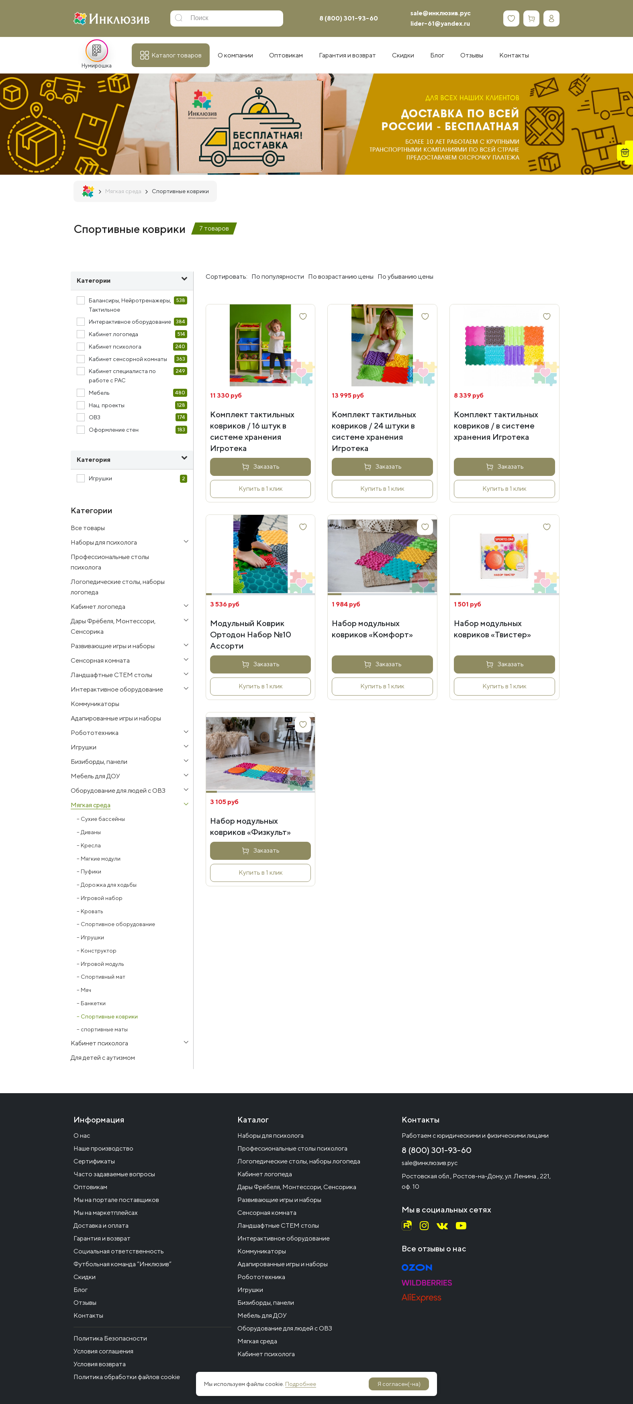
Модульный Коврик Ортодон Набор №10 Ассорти (250, 634)
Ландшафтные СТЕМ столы (278, 1225)
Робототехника (261, 1277)
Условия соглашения (103, 1351)
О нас (82, 1135)
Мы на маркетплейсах (106, 1212)
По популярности (277, 276)
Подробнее (300, 1384)
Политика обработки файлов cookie (127, 1377)
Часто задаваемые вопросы (114, 1174)
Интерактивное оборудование (283, 1238)
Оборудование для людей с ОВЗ (284, 1328)
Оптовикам (90, 1187)
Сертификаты (94, 1161)
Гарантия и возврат (102, 1238)
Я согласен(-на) (399, 1384)
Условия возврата (100, 1364)
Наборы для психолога (270, 1135)
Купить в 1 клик (261, 488)
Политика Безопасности (110, 1338)
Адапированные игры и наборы (282, 1264)
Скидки (85, 1277)
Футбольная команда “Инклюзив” (123, 1264)
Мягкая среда (257, 1341)
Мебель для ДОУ (262, 1315)
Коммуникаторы (261, 1251)
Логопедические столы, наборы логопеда (298, 1161)
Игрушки (250, 1290)
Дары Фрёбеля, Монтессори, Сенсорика (296, 1187)
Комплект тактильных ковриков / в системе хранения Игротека (496, 425)
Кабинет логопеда (264, 1174)
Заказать (266, 466)
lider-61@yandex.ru (440, 23)
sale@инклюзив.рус (440, 13)
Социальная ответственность (119, 1251)
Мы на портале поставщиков (116, 1200)
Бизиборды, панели (265, 1302)
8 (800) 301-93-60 (348, 18)
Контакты (88, 1315)
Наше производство (103, 1148)
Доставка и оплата (101, 1225)
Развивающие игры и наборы (279, 1200)
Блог (81, 1290)
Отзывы (85, 1302)
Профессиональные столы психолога (292, 1148)
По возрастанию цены (341, 276)
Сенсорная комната (266, 1212)
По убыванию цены (405, 276)
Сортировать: (226, 276)
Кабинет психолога (266, 1354)
